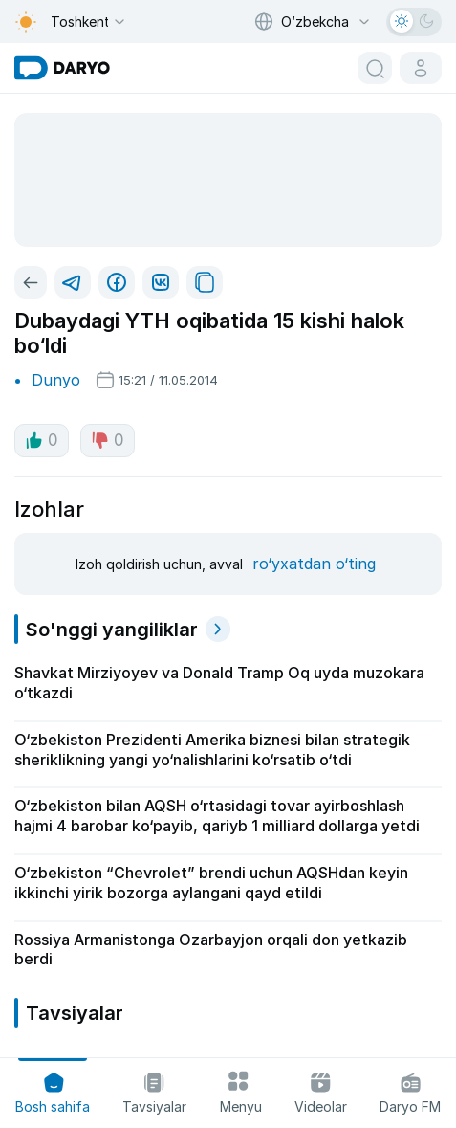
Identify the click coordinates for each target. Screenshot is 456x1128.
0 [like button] (41, 440)
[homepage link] (62, 68)
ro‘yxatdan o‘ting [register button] (314, 563)
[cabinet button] (421, 68)
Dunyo (56, 379)
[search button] (375, 68)
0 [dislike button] (107, 440)
